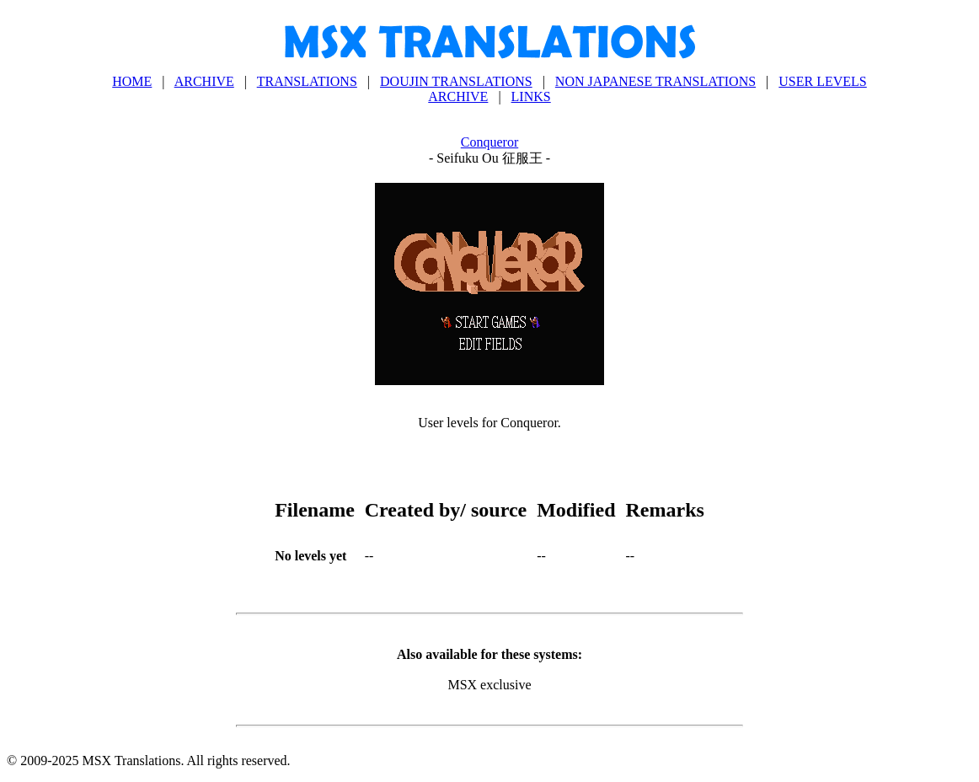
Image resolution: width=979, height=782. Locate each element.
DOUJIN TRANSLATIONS (456, 81)
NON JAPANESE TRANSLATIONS (655, 81)
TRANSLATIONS (307, 81)
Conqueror (489, 142)
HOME (132, 81)
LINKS (531, 96)
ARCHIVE (204, 81)
